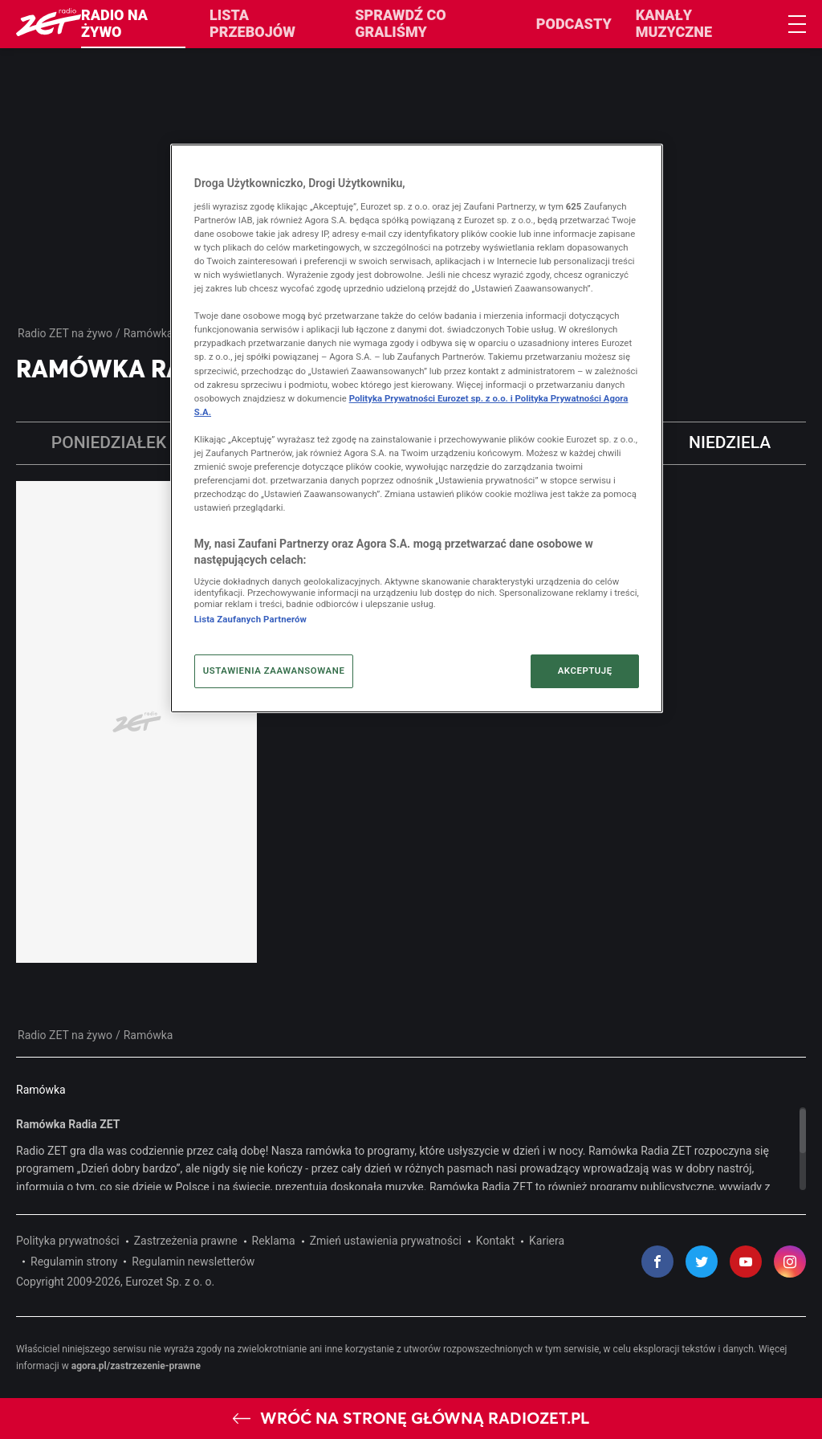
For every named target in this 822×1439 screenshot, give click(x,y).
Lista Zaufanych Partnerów (250, 619)
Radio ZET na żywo (65, 333)
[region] (411, 1148)
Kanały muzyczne (674, 23)
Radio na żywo (114, 23)
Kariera (546, 1240)
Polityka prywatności (68, 1240)
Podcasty (574, 23)
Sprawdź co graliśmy (400, 23)
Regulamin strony (74, 1261)
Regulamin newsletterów (193, 1261)
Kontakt (495, 1240)
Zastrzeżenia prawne (186, 1240)
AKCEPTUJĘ (585, 670)
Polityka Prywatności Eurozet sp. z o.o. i (432, 398)
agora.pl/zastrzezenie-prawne (136, 1366)
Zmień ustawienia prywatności (386, 1240)
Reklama (273, 1240)
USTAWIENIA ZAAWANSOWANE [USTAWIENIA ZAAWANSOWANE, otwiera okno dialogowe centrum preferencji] (274, 670)
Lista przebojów (252, 23)
